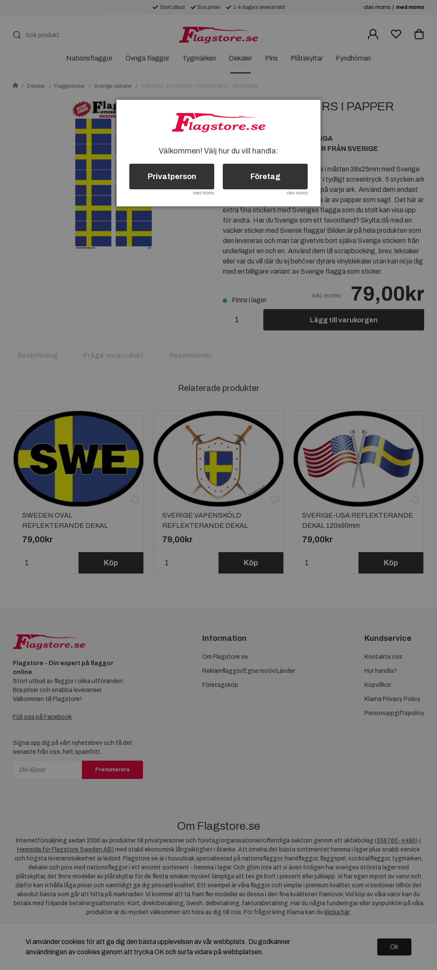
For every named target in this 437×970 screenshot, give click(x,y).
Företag (265, 176)
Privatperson (172, 176)
